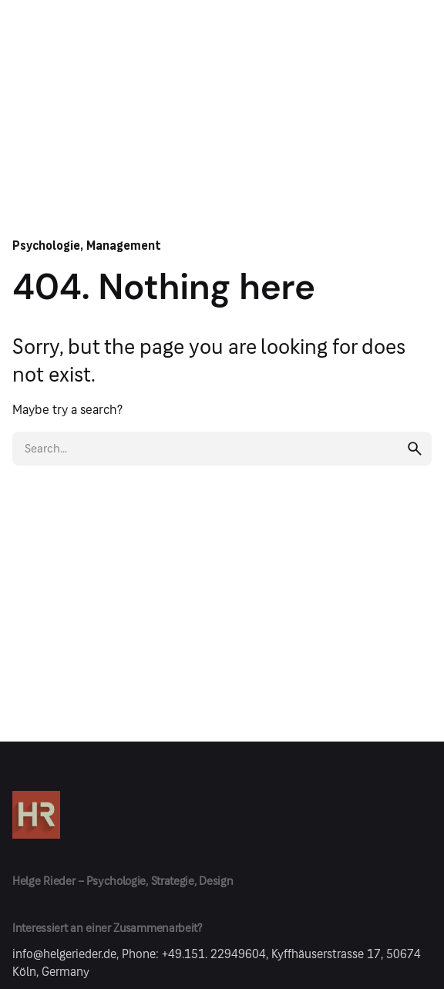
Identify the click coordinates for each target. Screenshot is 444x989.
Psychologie (46, 245)
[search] (415, 449)
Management (123, 245)
